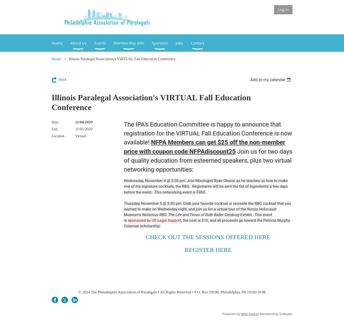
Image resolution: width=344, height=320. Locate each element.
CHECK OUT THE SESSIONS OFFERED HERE (208, 237)
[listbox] (271, 80)
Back (63, 79)
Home (56, 59)
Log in (283, 9)
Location (58, 136)
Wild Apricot (250, 314)
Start (55, 122)
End (55, 129)
